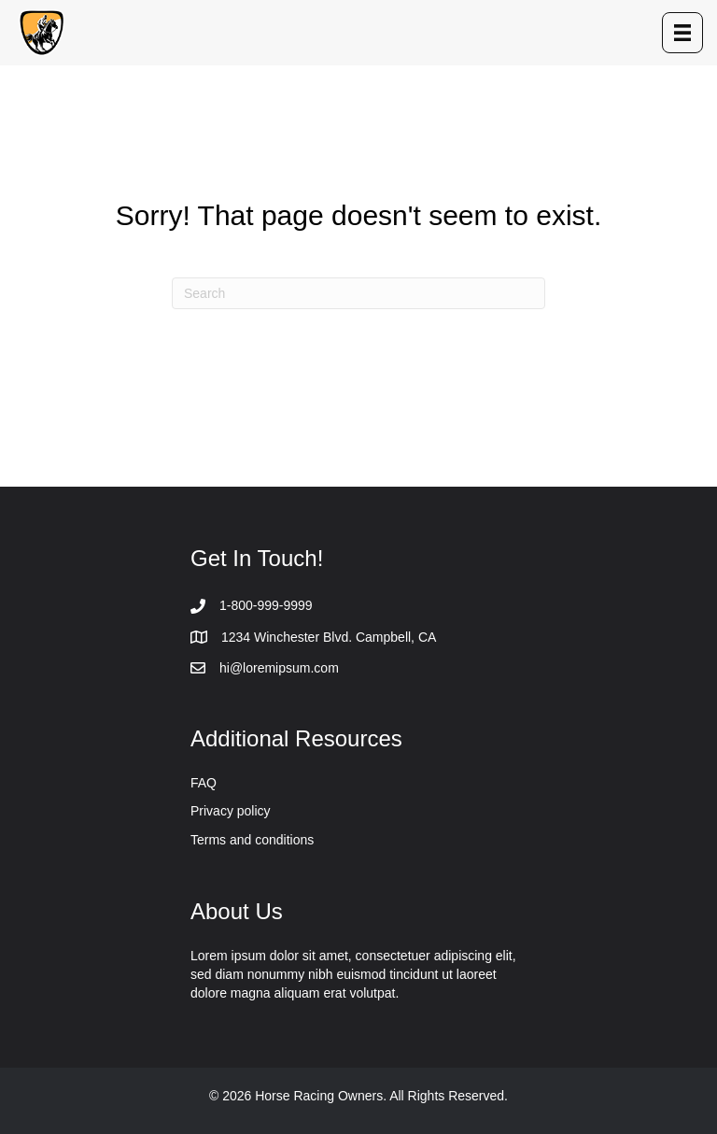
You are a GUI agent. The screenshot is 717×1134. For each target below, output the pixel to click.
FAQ (203, 782)
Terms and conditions (252, 839)
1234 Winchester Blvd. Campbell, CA (328, 637)
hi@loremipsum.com (279, 667)
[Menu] (682, 32)
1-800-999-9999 (266, 605)
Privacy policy (230, 810)
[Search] (358, 293)
